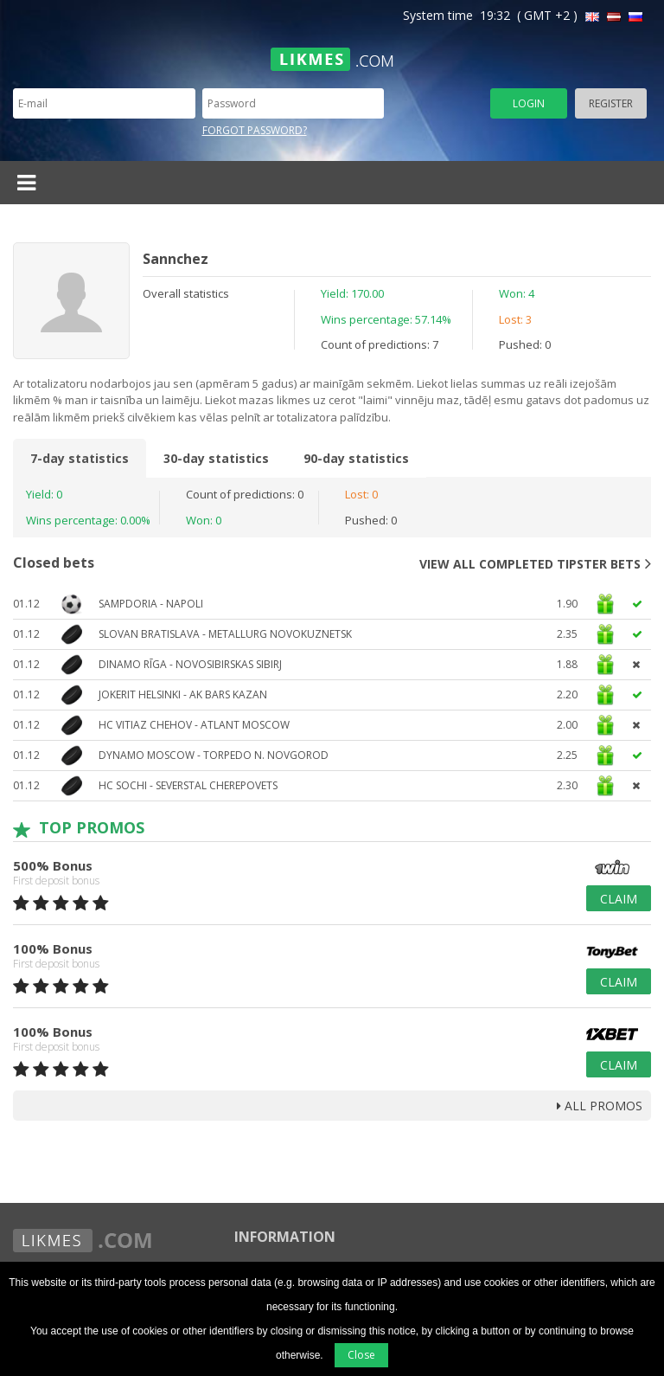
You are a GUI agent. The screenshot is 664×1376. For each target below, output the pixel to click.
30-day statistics (216, 458)
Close (361, 1354)
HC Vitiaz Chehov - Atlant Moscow (194, 724)
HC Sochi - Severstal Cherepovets (188, 785)
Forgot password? (254, 130)
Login (529, 103)
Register (611, 103)
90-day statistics (356, 458)
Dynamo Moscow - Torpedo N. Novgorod (214, 755)
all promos (599, 1105)
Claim (618, 899)
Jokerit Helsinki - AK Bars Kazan (183, 694)
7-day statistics (79, 458)
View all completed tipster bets (535, 563)
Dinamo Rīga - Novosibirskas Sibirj (190, 664)
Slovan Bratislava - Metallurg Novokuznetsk (225, 634)
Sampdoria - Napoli (151, 603)
